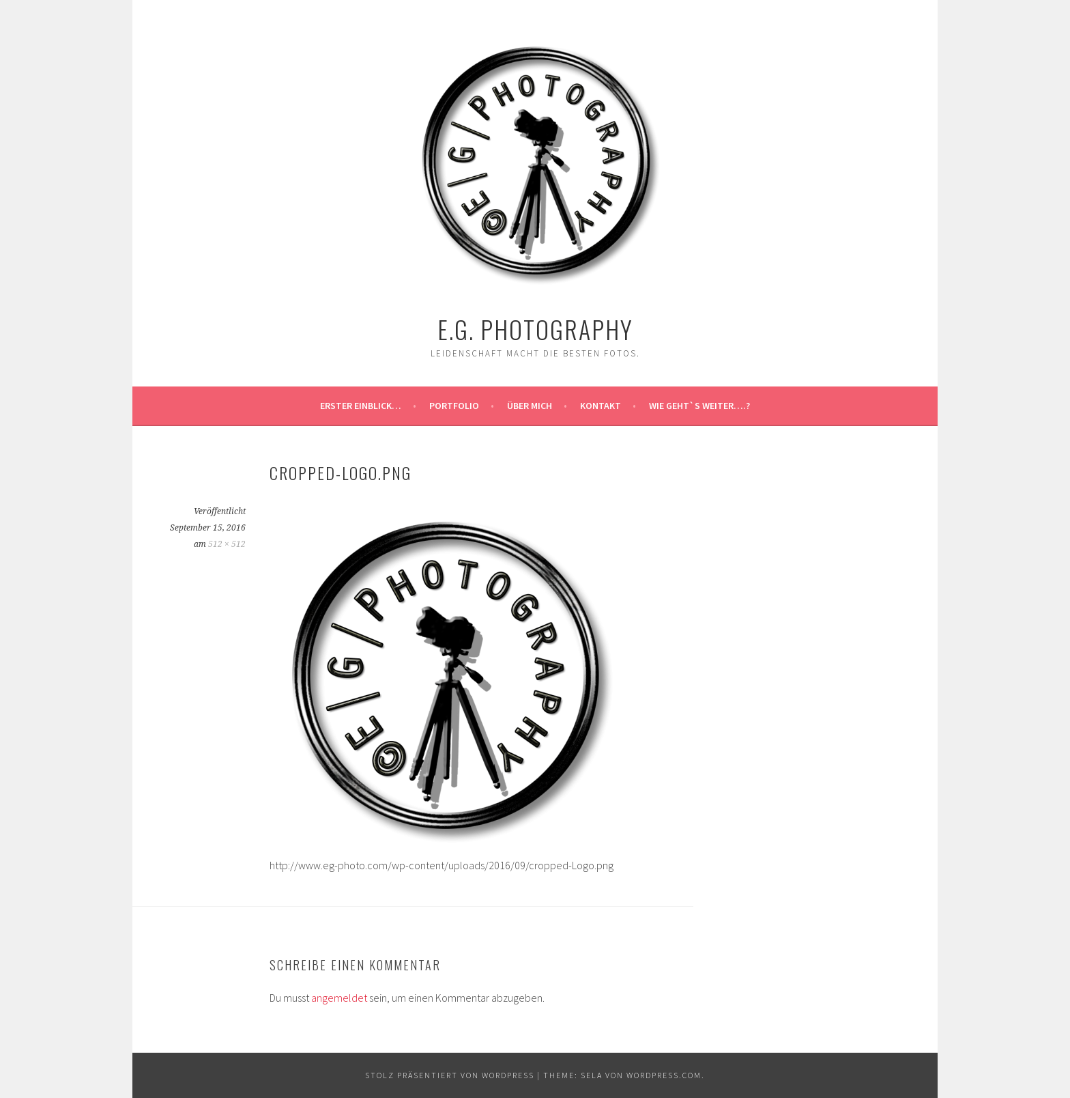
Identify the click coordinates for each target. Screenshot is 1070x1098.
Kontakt (600, 405)
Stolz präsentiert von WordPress (449, 1075)
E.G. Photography (535, 329)
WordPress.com (664, 1075)
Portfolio (454, 405)
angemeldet (339, 997)
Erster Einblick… (360, 405)
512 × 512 (227, 544)
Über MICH (529, 405)
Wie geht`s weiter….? (699, 405)
